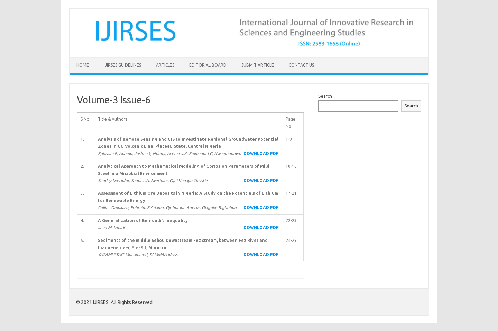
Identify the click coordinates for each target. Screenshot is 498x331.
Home (82, 65)
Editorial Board (208, 65)
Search (325, 96)
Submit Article (257, 65)
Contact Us (301, 65)
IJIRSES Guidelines (122, 65)
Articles (165, 65)
